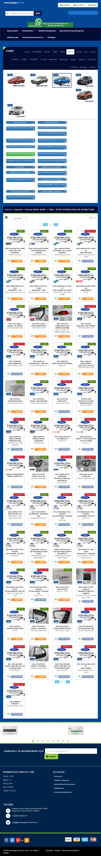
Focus (92, 52)
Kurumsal (79, 5)
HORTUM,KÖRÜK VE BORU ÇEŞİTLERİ (52, 128)
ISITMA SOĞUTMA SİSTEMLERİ (21, 172)
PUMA (62, 52)
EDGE (55, 52)
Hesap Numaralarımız (32, 37)
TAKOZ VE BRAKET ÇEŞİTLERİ (54, 191)
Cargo (92, 67)
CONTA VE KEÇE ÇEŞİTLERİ (22, 191)
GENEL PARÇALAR (24, 122)
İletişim (51, 37)
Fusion (79, 52)
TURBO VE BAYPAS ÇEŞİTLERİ (54, 167)
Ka (86, 52)
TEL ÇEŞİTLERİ (24, 167)
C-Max (44, 59)
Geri (45, 224)
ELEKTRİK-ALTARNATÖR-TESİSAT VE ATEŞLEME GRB (53, 147)
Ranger (83, 67)
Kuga (72, 59)
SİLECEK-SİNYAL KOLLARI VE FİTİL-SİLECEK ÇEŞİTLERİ (53, 154)
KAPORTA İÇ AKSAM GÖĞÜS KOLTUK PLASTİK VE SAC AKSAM (21, 180)
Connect (91, 59)
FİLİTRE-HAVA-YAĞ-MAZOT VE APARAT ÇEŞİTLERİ (21, 128)
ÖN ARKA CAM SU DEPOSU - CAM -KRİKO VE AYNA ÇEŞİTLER (53, 141)
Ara (38, 13)
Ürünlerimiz (28, 31)
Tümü (27, 52)
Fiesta (70, 52)
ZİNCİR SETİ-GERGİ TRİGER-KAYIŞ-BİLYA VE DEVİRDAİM (21, 197)
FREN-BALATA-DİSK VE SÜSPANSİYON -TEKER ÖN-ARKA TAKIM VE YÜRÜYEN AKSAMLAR (21, 161)
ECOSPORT (37, 52)
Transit (74, 67)
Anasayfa (12, 31)
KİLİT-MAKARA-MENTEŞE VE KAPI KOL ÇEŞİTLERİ (53, 173)
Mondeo (53, 59)
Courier (81, 59)
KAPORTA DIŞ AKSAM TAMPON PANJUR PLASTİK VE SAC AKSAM (53, 161)
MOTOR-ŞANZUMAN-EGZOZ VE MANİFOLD (53, 185)
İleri (56, 224)
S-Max (24, 59)
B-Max (15, 59)
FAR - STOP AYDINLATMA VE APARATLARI (21, 154)
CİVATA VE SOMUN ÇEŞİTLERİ (53, 179)
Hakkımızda (12, 37)
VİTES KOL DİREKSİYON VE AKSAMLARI (52, 134)
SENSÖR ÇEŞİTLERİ (55, 122)
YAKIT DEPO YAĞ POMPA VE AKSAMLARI (20, 141)
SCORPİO (34, 59)
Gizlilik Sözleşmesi (47, 31)
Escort (47, 52)
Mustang (64, 59)
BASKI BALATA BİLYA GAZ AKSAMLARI (20, 147)
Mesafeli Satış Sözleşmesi (72, 31)
